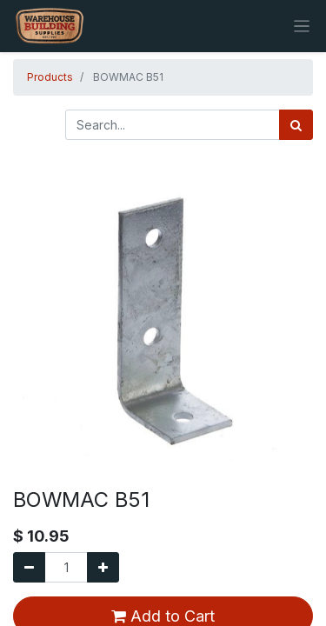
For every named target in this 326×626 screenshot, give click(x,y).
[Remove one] (29, 567)
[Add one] (103, 567)
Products (50, 76)
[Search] (296, 125)
